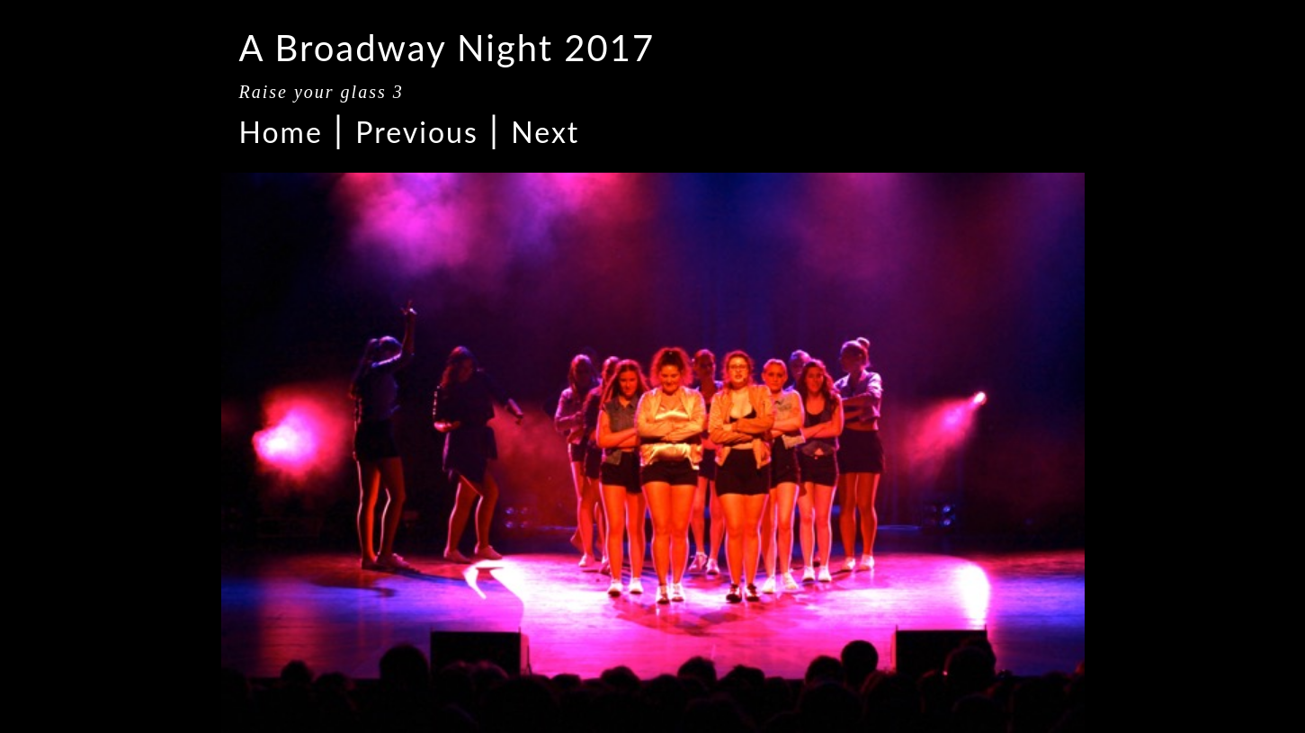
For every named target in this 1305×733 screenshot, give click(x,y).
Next (545, 131)
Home (281, 131)
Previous (416, 131)
